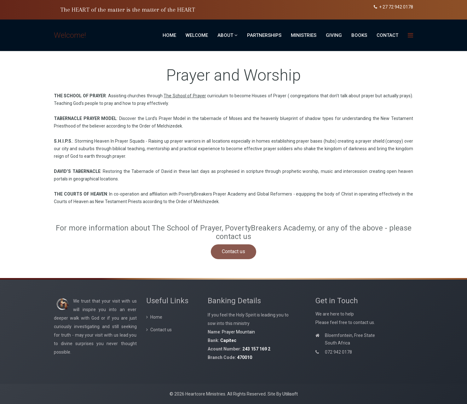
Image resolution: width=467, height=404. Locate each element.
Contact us (233, 251)
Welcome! (70, 35)
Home (169, 35)
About (225, 35)
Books (359, 35)
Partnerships (264, 35)
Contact (387, 35)
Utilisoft (290, 393)
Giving (334, 35)
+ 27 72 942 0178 (396, 6)
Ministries (303, 35)
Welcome (197, 35)
